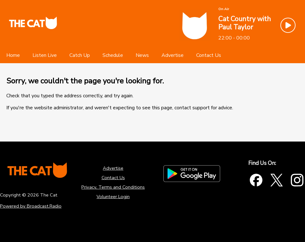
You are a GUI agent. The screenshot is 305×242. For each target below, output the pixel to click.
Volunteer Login (113, 196)
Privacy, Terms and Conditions (113, 187)
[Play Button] (288, 25)
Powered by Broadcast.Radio (31, 206)
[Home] (13, 55)
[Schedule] (112, 55)
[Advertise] (172, 55)
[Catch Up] (79, 55)
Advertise (113, 168)
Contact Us (113, 177)
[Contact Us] (208, 55)
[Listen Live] (44, 55)
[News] (142, 55)
